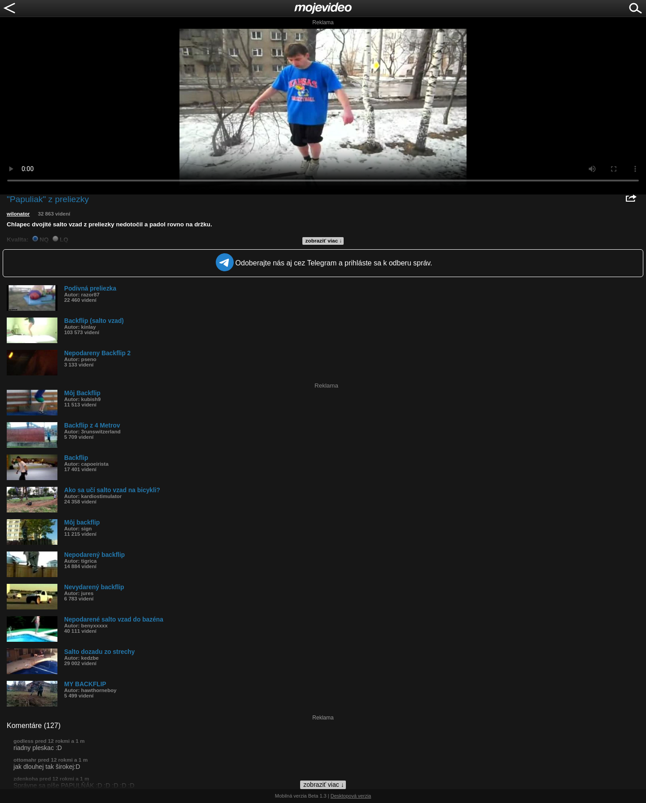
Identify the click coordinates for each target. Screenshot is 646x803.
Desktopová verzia (351, 796)
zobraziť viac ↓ (324, 241)
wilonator (18, 213)
